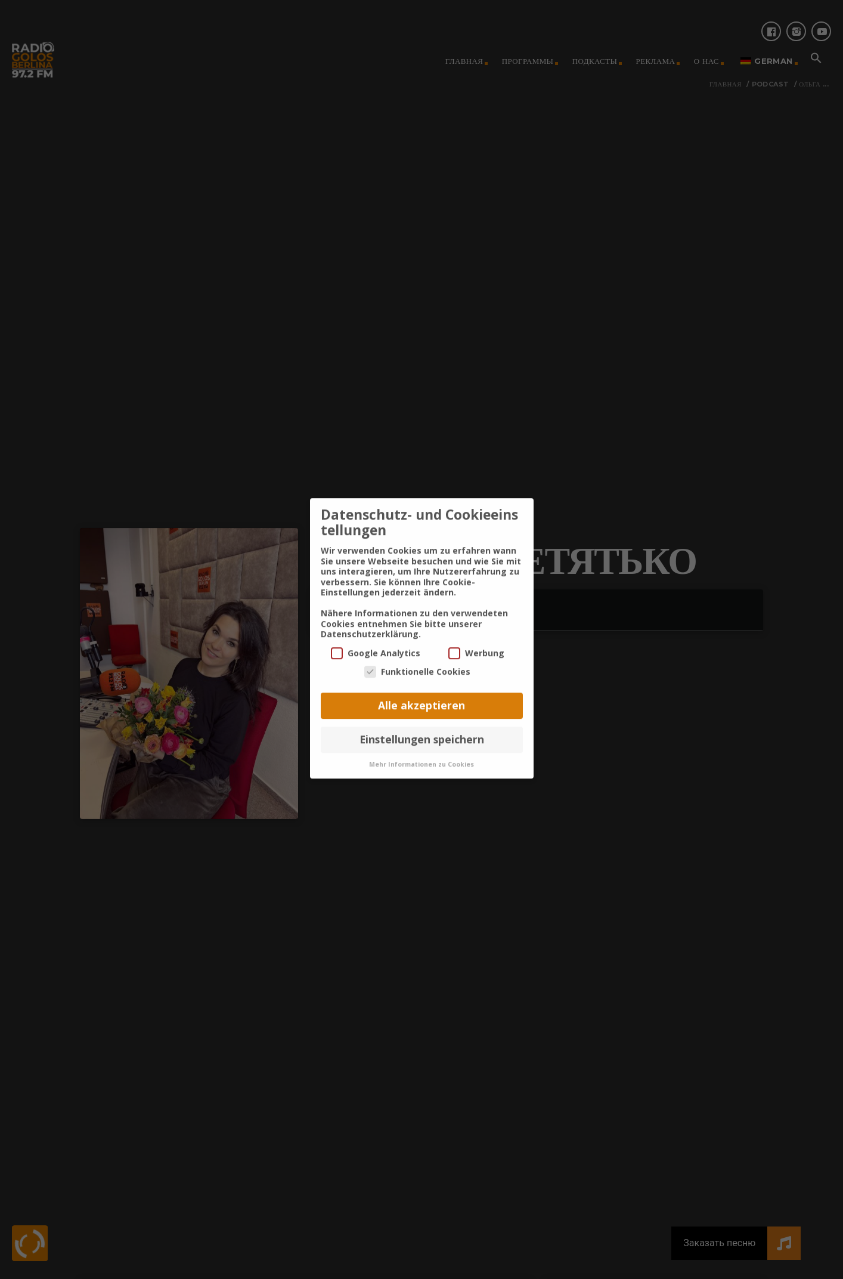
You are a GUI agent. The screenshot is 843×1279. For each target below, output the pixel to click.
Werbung (476, 635)
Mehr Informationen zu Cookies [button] (421, 746)
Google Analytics (375, 635)
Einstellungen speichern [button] (421, 722)
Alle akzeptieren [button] (421, 688)
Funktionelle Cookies (417, 654)
